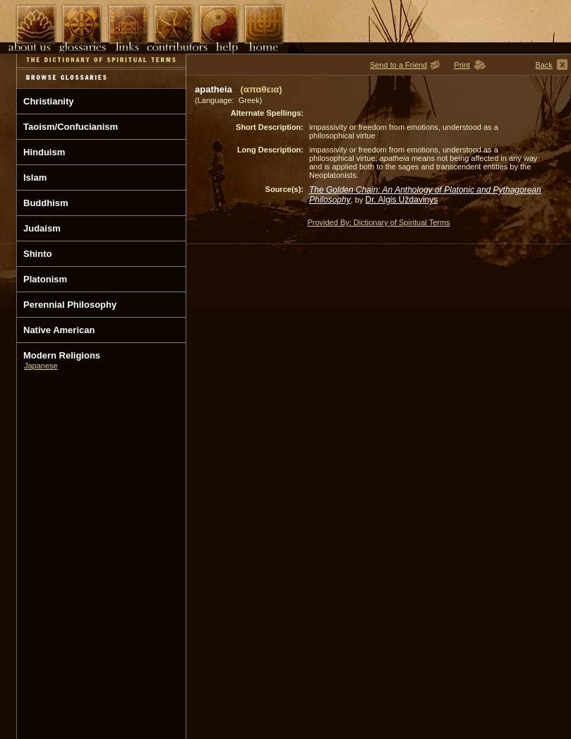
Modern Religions (61, 355)
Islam (35, 177)
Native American (59, 330)
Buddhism (45, 203)
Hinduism (44, 152)
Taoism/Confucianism (70, 126)
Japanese (41, 365)
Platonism (45, 279)
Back (543, 65)
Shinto (37, 253)
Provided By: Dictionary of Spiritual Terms (378, 222)
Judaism (42, 228)
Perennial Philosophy (69, 304)
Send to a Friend (398, 65)
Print (462, 65)
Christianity (48, 101)
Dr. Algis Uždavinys (402, 200)
